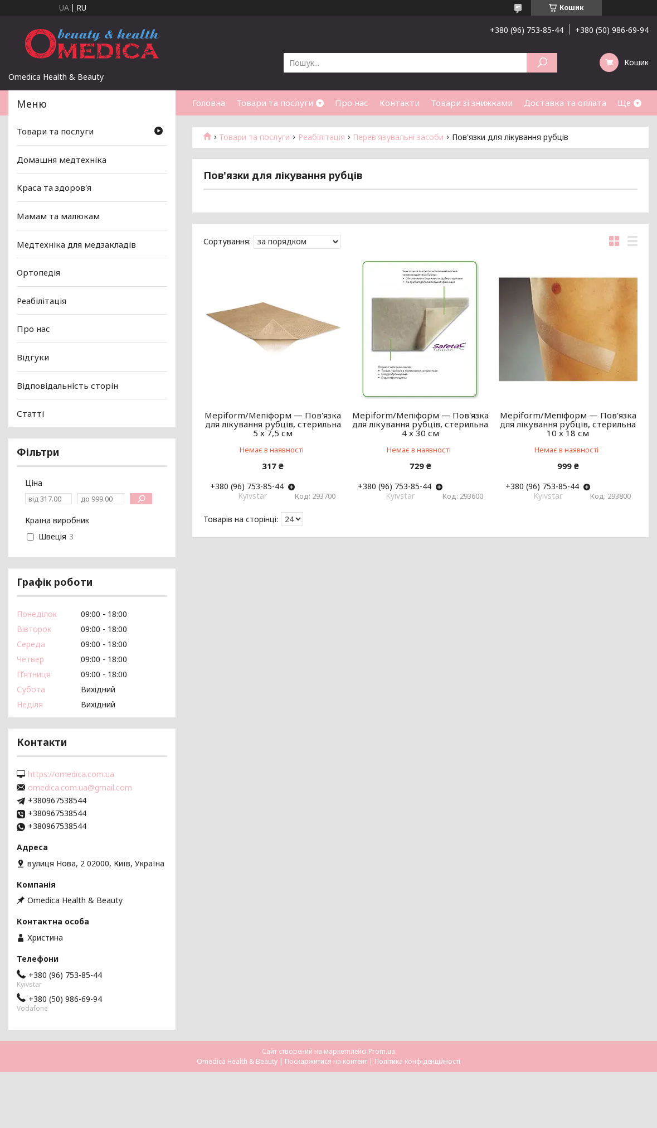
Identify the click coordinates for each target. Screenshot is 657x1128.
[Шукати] (542, 63)
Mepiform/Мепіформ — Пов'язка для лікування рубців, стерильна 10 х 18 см (568, 424)
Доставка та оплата (565, 102)
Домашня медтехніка (61, 159)
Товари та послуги (274, 102)
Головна (208, 102)
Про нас (351, 102)
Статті (30, 413)
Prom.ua (381, 1051)
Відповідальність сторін (67, 385)
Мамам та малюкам (58, 215)
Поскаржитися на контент (326, 1061)
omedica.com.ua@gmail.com (80, 788)
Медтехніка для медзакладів (76, 243)
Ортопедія (38, 272)
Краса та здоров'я (54, 187)
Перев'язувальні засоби (398, 137)
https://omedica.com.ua (71, 774)
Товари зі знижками (472, 102)
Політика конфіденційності (417, 1061)
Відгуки (33, 357)
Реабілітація (321, 137)
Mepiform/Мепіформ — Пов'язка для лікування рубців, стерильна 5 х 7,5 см (273, 424)
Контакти (399, 102)
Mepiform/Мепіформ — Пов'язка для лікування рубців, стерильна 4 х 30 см (420, 424)
